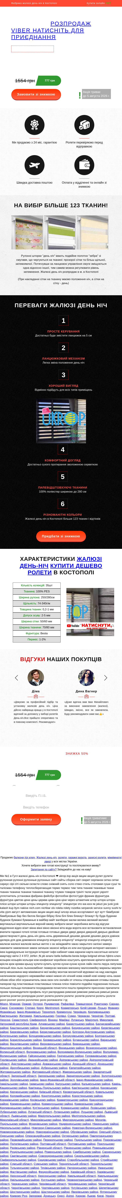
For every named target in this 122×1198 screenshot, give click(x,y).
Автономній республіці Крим (18, 1024)
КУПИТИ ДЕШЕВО (76, 566)
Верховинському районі (55, 1044)
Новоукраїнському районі (52, 1132)
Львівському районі (23, 1116)
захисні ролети (97, 857)
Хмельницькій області (81, 1176)
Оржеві (26, 1004)
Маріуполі (91, 1020)
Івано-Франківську (29, 1012)
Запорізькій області (23, 1076)
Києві (100, 1196)
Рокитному (101, 1004)
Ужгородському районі (81, 1168)
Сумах (72, 1016)
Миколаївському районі (45, 1120)
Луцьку (102, 1008)
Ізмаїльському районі (14, 1084)
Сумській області (21, 1164)
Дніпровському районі (73, 1060)
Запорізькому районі (51, 1076)
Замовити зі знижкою (36, 94)
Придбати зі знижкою (61, 536)
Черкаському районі (24, 1184)
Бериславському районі (55, 1032)
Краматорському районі (72, 1100)
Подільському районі (87, 1140)
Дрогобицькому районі (24, 1068)
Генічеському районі (70, 1056)
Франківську (7, 1012)
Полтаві (110, 1016)
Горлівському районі (13, 1060)
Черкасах (84, 1016)
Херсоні (5, 1020)
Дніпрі (70, 1196)
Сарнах (114, 1004)
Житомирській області (46, 1072)
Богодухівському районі (78, 1036)
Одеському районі (12, 1136)
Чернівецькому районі (82, 1184)
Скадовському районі (52, 1160)
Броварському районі (57, 1040)
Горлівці (61, 1016)
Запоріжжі (35, 1196)
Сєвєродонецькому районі (55, 1156)
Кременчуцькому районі (57, 1104)
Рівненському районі (77, 1148)
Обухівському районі (83, 1132)
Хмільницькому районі (24, 1180)
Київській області (50, 1092)
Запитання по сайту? (44, 869)
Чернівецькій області (52, 1184)
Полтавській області (53, 1144)
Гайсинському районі (41, 1056)
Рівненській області (49, 1148)
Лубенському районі (13, 1112)
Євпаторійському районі (85, 1068)
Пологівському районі (24, 1144)
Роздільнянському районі (26, 1152)
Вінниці (53, 1020)
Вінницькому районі (71, 1048)
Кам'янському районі (85, 1088)
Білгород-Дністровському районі (93, 1032)
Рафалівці (67, 1004)
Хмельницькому (44, 1016)
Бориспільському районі (25, 1040)
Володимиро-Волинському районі (80, 1052)
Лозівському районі (102, 1108)
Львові (91, 1196)
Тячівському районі (52, 1168)
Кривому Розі (18, 1196)
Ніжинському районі (105, 1124)
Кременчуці (64, 1012)
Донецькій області (84, 1064)
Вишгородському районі (15, 1048)
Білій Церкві (88, 1008)
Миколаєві (106, 1020)
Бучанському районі (86, 1040)
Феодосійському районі (54, 1172)
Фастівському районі (23, 1172)
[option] (35, 696)
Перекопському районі (58, 1140)
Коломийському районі (25, 1096)
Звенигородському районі (83, 1076)
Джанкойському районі (43, 1060)
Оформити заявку (36, 819)
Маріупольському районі (54, 1116)
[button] (16, 677)
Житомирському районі (15, 1072)
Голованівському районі (100, 1056)
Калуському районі (67, 1084)
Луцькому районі (92, 1112)
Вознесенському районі (101, 1048)
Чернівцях (79, 1012)
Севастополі (20, 1020)
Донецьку (49, 1196)
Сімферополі (38, 1020)
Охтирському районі (75, 1136)
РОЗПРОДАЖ (70, 23)
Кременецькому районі (25, 1104)
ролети (62, 857)
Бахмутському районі (80, 1024)
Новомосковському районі (17, 1132)
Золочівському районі (24, 1080)
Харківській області (82, 1172)
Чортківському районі (55, 1188)
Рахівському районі (22, 1148)
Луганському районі (66, 1112)
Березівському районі (24, 1032)
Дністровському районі (26, 1064)
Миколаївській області (14, 1120)
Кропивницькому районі (15, 1108)
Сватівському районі (23, 1156)
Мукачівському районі (43, 1124)
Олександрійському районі (42, 1136)
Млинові (14, 1004)
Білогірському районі (13, 1036)
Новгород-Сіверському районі (51, 1128)
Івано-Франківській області (57, 1080)
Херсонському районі (52, 1176)
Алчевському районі (51, 1024)
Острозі (38, 1004)
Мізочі (4, 1004)
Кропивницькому (99, 1012)
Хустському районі (53, 1180)
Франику (113, 1008)
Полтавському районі (81, 1144)
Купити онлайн (99, 3)
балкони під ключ (24, 857)
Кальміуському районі (96, 1084)
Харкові (80, 1196)
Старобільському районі (83, 1160)
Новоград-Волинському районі (92, 1128)
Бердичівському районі (55, 1028)
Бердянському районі (86, 1028)
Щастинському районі (55, 1192)
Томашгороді (84, 1004)
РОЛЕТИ (40, 572)
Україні (109, 1196)
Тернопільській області (74, 1164)
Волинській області (12, 1052)
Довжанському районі (56, 1064)
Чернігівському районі (25, 1188)
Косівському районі (42, 1100)
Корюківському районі (14, 1100)
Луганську (77, 1020)
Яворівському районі (84, 1192)
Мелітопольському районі (88, 1116)
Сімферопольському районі (18, 1160)
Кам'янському (9, 1016)
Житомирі (25, 1016)
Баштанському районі (24, 1028)
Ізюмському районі (41, 1084)
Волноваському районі (41, 1052)
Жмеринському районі (77, 1072)
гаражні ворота (77, 857)
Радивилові (51, 1004)
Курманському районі (75, 1108)
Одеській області (110, 1132)
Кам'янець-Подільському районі (49, 1088)
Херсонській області (23, 1176)
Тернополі (48, 1012)
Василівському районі (24, 1044)
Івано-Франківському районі (94, 1080)
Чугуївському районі (84, 1188)
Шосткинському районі (25, 1192)
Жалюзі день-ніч (46, 857)
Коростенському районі (87, 1096)
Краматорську (70, 1008)
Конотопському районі (56, 1096)
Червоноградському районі (84, 1180)
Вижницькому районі (86, 1044)
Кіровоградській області (78, 1092)
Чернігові (97, 1016)
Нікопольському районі (15, 1128)
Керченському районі (24, 1092)
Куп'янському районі (46, 1108)
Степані (30, 1008)
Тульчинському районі (24, 1168)
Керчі (40, 1008)
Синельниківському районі (91, 1156)
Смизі (3, 1008)
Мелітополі (52, 1008)
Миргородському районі (78, 1120)
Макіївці (64, 1020)
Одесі (61, 1196)
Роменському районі (57, 1152)
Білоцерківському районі (45, 1036)
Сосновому (16, 1008)
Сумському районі (45, 1164)
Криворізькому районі (89, 1104)
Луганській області (40, 1112)
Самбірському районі (87, 1152)
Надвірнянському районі (75, 1124)
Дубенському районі (54, 1068)
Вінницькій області (45, 1048)
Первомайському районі (26, 1140)
